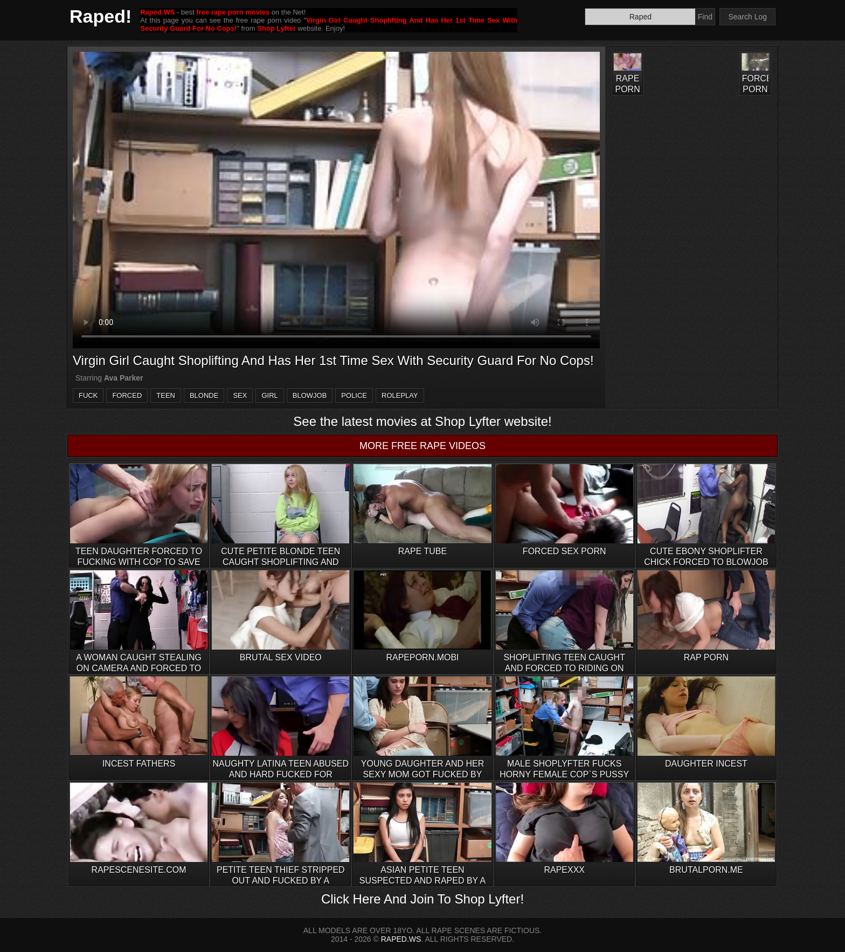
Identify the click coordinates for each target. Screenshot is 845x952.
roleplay (400, 395)
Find (705, 16)
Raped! (100, 16)
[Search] (640, 17)
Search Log (747, 16)
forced (127, 395)
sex (240, 395)
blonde (204, 395)
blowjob (310, 395)
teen (165, 395)
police (354, 395)
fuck (88, 395)
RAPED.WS (401, 939)
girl (269, 395)
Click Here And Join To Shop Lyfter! (422, 899)
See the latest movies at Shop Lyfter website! (422, 421)
